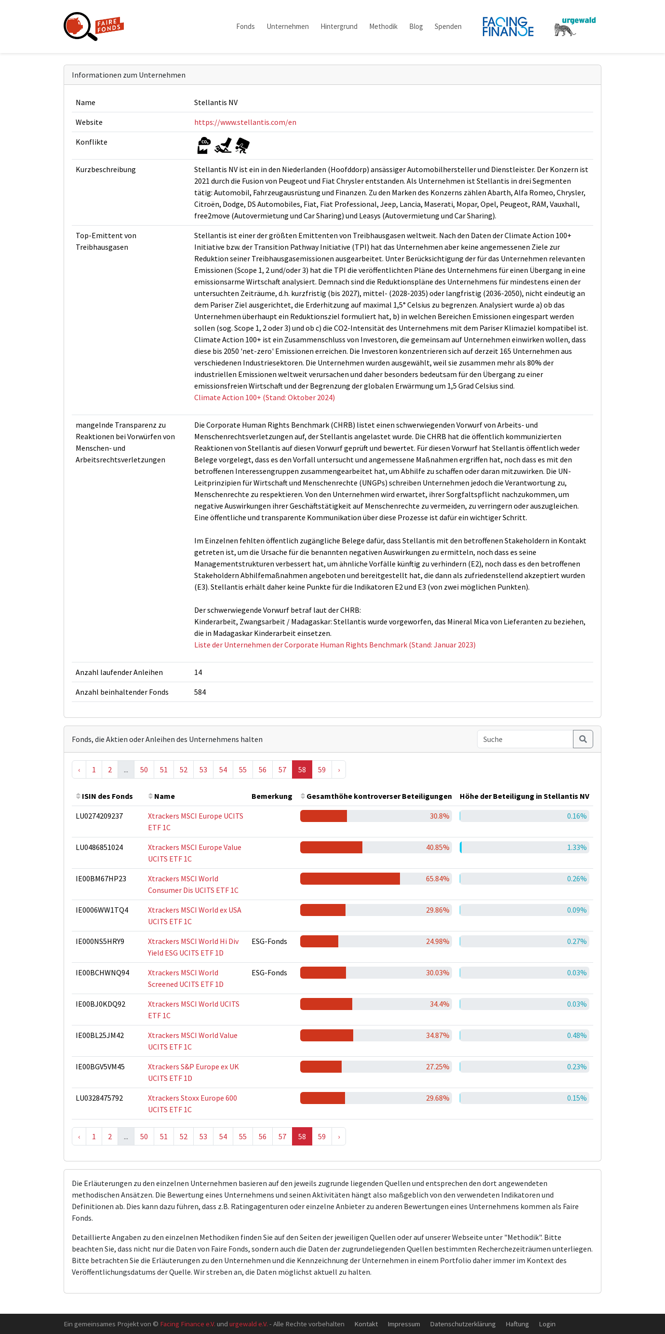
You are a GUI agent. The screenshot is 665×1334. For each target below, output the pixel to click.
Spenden (448, 26)
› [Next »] (339, 769)
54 (223, 769)
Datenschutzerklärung (463, 1323)
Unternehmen (287, 26)
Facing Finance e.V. (187, 1323)
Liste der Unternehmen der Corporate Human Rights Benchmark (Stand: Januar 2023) (335, 644)
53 (203, 769)
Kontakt (366, 1323)
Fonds (245, 26)
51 (164, 769)
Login (547, 1323)
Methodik (383, 26)
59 (322, 769)
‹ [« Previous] (79, 769)
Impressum (403, 1323)
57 (282, 769)
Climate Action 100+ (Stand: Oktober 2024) (264, 397)
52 (183, 769)
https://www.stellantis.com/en (245, 122)
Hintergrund (339, 26)
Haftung (517, 1323)
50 (144, 769)
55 (243, 769)
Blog (416, 26)
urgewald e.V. (248, 1323)
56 (262, 769)
